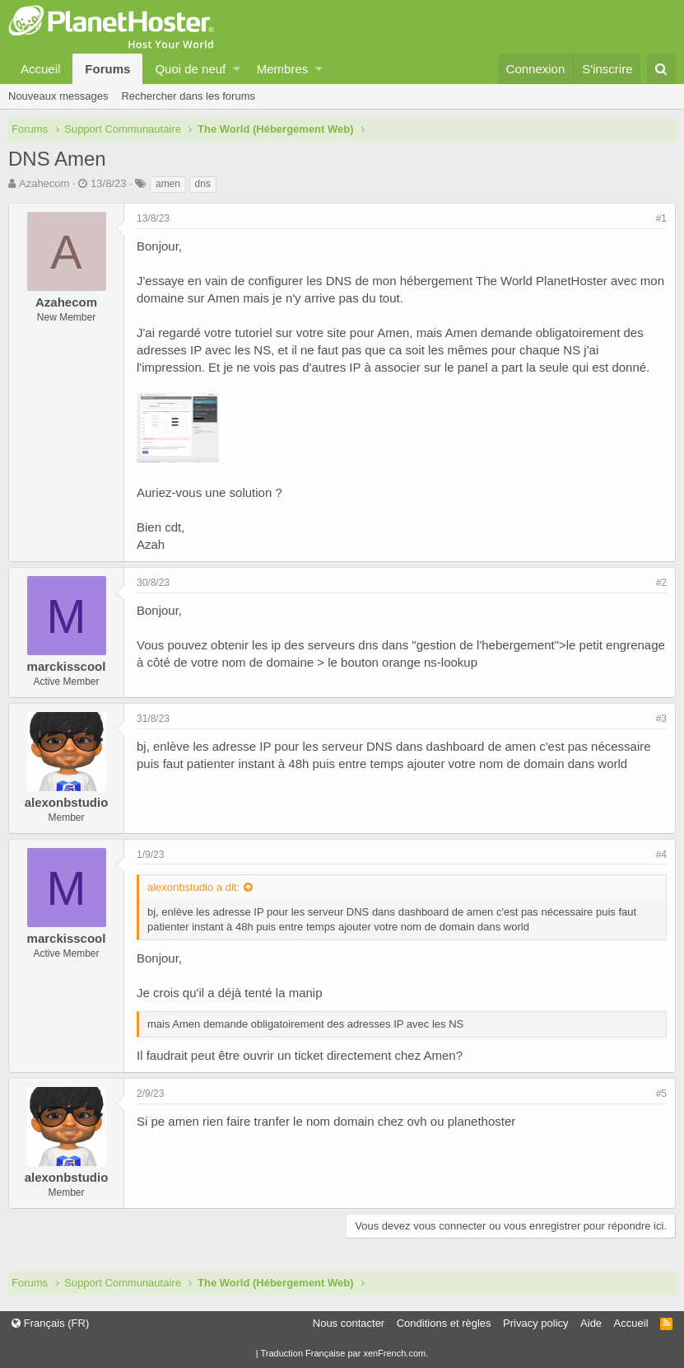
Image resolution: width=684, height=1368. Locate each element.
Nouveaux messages (58, 96)
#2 (661, 582)
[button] (236, 69)
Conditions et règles (444, 1323)
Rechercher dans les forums (188, 96)
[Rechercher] (661, 69)
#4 (661, 854)
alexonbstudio (67, 802)
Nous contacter (348, 1323)
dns (203, 184)
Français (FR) (50, 1323)
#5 (661, 1093)
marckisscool (66, 666)
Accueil (40, 69)
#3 (661, 718)
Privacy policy (535, 1323)
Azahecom (44, 183)
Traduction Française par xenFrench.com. (344, 1353)
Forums (107, 69)
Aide (591, 1323)
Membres (283, 69)
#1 (661, 218)
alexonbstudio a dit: (193, 887)
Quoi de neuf (190, 69)
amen (168, 184)
